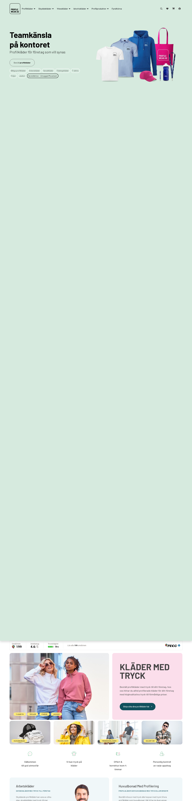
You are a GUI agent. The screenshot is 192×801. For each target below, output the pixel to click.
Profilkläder (28, 8)
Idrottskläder (80, 8)
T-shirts (75, 71)
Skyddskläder (46, 8)
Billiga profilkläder (18, 71)
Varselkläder (48, 71)
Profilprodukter (100, 8)
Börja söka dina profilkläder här (137, 706)
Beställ (22, 63)
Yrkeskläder (63, 8)
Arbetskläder (34, 71)
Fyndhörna (117, 8)
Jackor (22, 76)
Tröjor (13, 76)
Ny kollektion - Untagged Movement (42, 76)
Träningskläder (63, 71)
